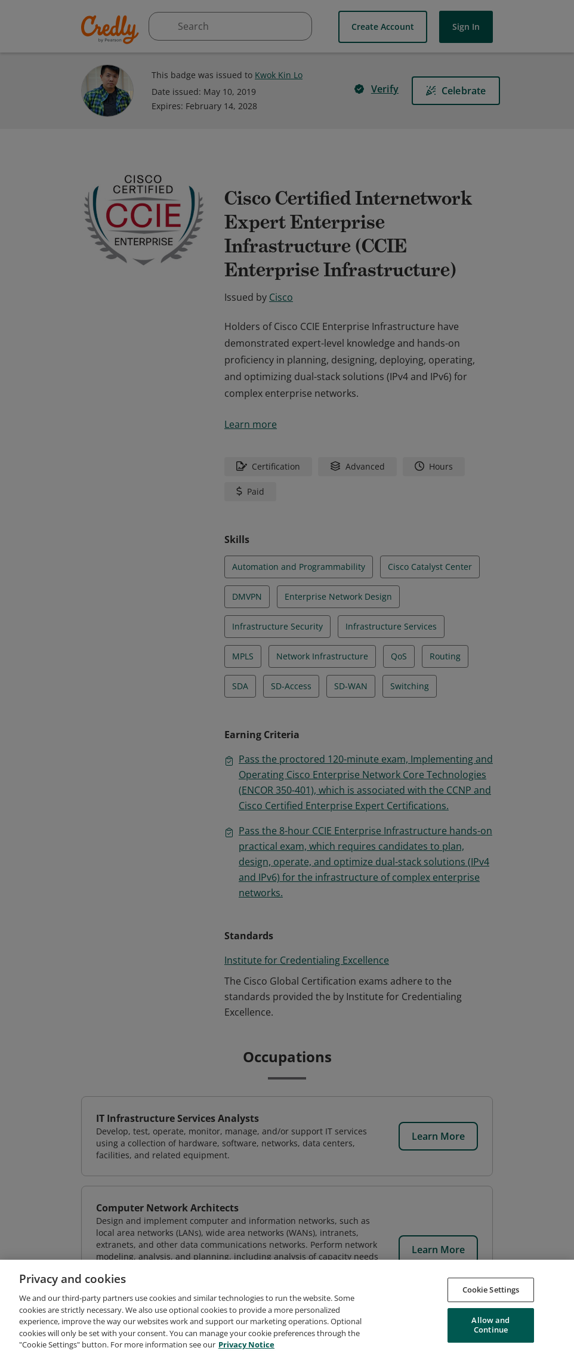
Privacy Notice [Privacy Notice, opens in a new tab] (246, 1346)
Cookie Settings (491, 1291)
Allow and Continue (490, 1327)
